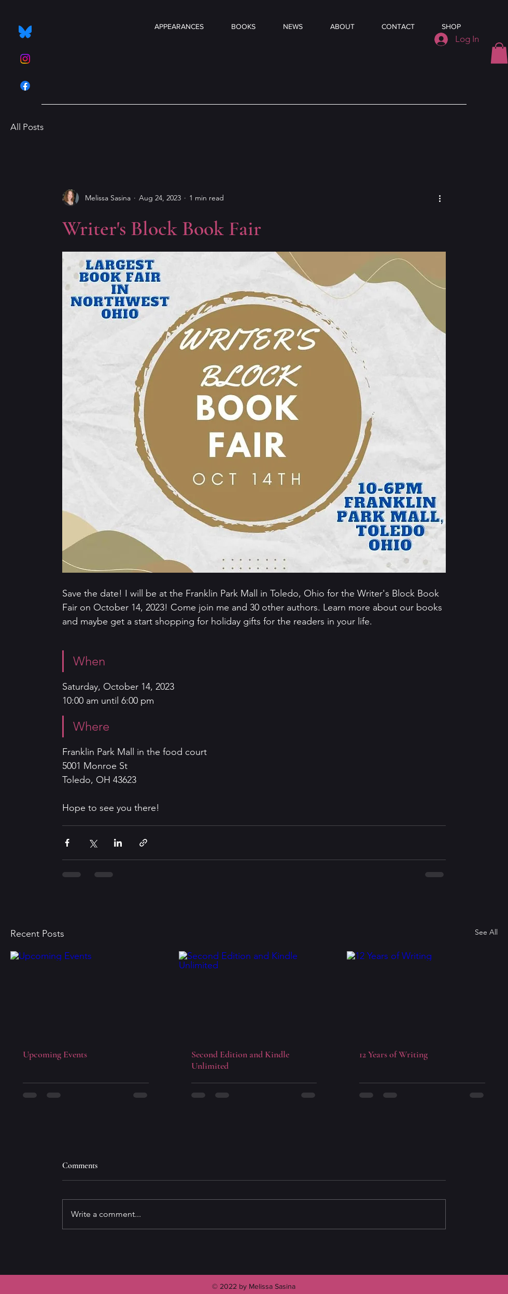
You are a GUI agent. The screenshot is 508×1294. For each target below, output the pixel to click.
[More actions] (439, 198)
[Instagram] (25, 58)
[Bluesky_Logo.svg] (25, 31)
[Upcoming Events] (85, 993)
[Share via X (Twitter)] (92, 843)
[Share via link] (143, 843)
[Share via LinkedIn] (118, 843)
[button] (499, 53)
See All (486, 932)
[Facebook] (25, 85)
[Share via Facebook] (67, 843)
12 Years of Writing (393, 1054)
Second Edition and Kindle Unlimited (240, 1060)
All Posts (27, 127)
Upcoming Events (55, 1054)
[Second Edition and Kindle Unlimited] (254, 993)
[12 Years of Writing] (422, 993)
